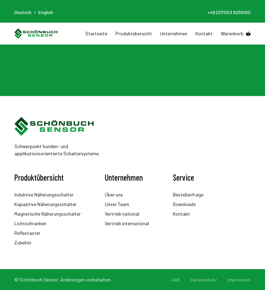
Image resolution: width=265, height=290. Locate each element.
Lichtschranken (30, 223)
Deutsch (22, 12)
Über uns (114, 194)
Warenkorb (232, 33)
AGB (175, 279)
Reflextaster (27, 233)
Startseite (96, 33)
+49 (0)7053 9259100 (229, 12)
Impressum (239, 279)
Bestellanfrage (188, 194)
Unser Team (117, 204)
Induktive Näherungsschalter (44, 194)
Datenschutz (203, 279)
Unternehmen (173, 33)
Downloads (184, 204)
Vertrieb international (127, 223)
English (45, 12)
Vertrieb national (122, 214)
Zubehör (22, 242)
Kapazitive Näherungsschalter (45, 204)
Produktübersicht (133, 33)
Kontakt (204, 33)
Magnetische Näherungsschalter (47, 214)
